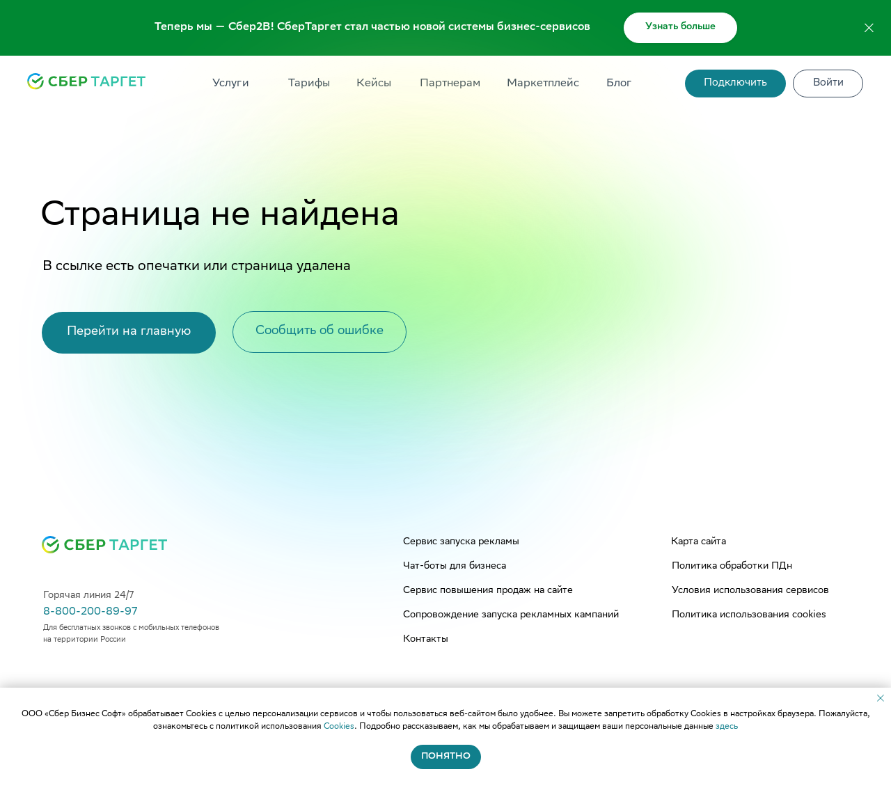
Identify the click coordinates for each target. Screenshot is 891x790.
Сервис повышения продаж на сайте (488, 591)
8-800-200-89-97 (90, 612)
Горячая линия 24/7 (88, 595)
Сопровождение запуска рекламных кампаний (511, 615)
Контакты (425, 639)
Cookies (339, 727)
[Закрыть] (869, 28)
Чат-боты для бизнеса (454, 566)
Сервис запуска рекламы (461, 542)
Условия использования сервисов (750, 591)
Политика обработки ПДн (732, 566)
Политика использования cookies (749, 615)
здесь (727, 727)
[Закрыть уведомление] (881, 698)
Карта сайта (698, 542)
